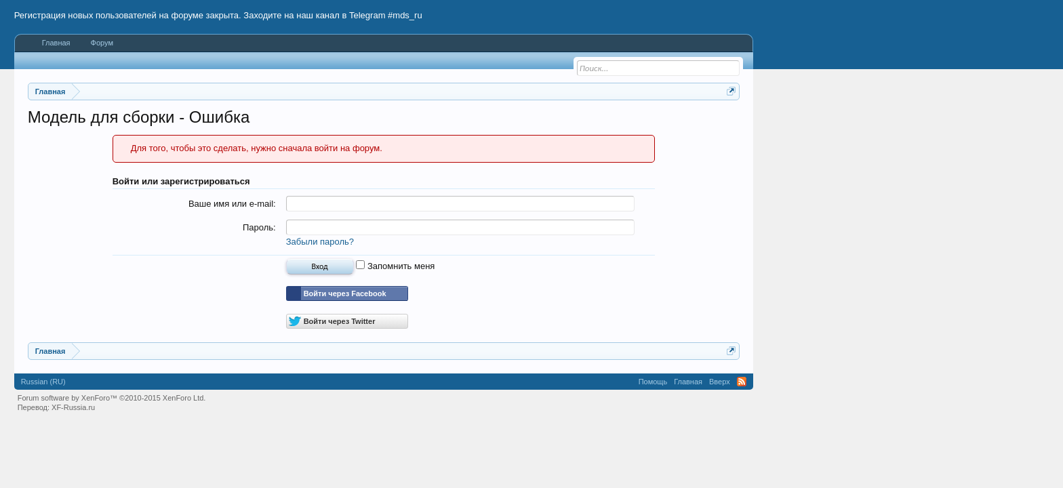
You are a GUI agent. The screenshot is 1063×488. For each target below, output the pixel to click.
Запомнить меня (395, 266)
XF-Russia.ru (73, 407)
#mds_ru (405, 15)
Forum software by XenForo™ (112, 398)
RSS (741, 381)
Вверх (719, 382)
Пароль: (259, 227)
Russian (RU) (43, 382)
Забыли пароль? (320, 242)
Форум (102, 43)
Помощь (653, 382)
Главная (56, 43)
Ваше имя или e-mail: (232, 204)
